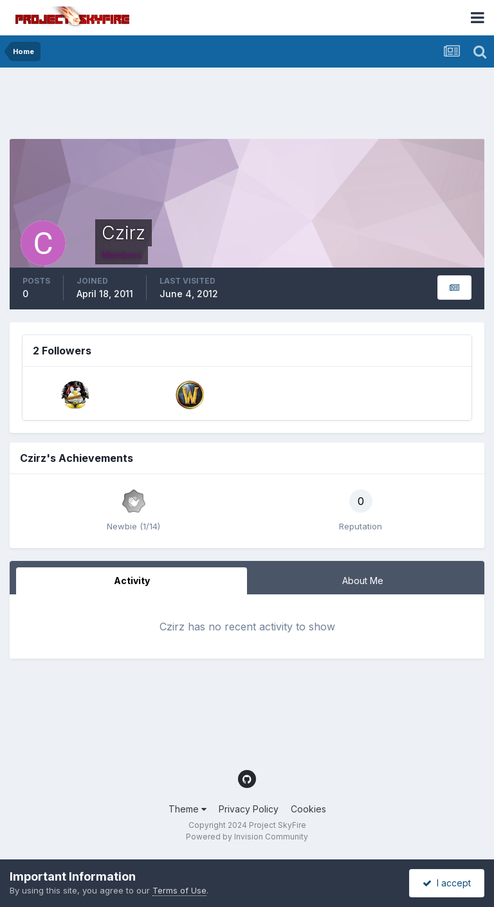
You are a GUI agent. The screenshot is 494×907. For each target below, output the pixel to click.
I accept (447, 882)
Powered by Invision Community (247, 836)
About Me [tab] (362, 580)
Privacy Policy (249, 808)
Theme (187, 808)
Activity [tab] (132, 580)
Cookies (308, 808)
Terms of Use (179, 890)
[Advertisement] (244, 106)
